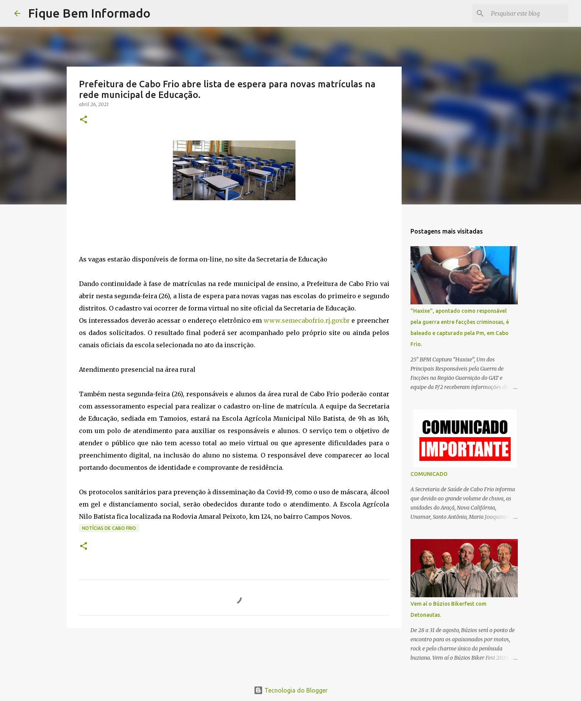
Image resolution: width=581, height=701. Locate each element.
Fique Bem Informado (89, 13)
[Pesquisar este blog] (528, 13)
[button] (83, 120)
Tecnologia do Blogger (291, 690)
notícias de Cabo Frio (109, 528)
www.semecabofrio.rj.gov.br (307, 320)
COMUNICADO (429, 474)
